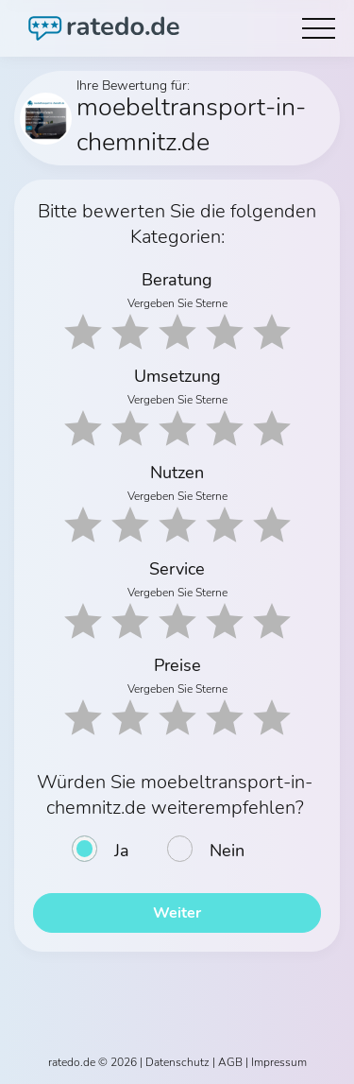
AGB (230, 1062)
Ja (121, 850)
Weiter (177, 913)
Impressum (279, 1062)
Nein (227, 850)
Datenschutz (177, 1062)
